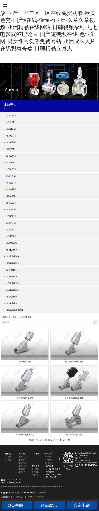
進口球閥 (10, 122)
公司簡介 (8, 457)
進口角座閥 (11, 176)
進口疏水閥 (11, 183)
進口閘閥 (10, 162)
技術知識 (48, 463)
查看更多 (21, 472)
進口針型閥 (11, 169)
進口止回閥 (11, 156)
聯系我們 (49, 466)
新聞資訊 (48, 454)
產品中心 (16, 317)
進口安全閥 (11, 216)
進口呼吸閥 (11, 209)
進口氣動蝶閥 (12, 276)
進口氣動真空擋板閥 (14, 310)
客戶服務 (35, 466)
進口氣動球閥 (12, 250)
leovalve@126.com (14, 480)
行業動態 (48, 460)
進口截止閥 (11, 136)
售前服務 (35, 469)
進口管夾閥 (11, 223)
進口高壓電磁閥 (17, 497)
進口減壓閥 (11, 142)
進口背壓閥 (11, 236)
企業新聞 (48, 457)
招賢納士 (8, 460)
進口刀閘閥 (11, 189)
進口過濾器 (11, 196)
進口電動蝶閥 (12, 270)
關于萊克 (8, 454)
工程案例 (35, 454)
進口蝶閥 (10, 149)
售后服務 (35, 472)
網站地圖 (42, 493)
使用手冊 (35, 475)
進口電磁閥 (11, 116)
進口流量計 (11, 230)
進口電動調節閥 (12, 256)
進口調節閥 (11, 129)
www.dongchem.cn (14, 483)
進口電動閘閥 (12, 297)
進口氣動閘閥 (12, 303)
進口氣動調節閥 (12, 263)
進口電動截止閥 (12, 283)
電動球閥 (40, 497)
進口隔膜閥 (11, 203)
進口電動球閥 (12, 243)
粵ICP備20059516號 (90, 462)
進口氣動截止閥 (12, 290)
